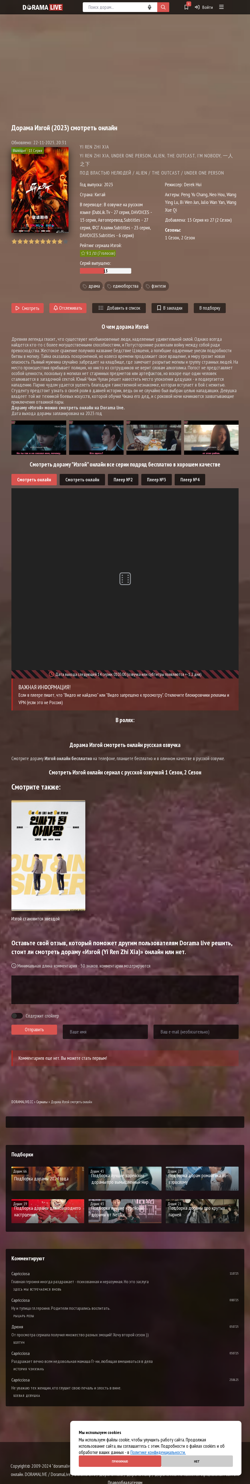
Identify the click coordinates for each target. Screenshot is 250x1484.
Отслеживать (68, 308)
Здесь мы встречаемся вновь (37, 1289)
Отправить (34, 1029)
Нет (197, 1461)
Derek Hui (192, 184)
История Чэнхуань (28, 1369)
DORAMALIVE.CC (22, 1102)
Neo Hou (217, 194)
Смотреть (27, 308)
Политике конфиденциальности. (158, 1452)
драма (94, 286)
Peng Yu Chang (194, 194)
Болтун (19, 1342)
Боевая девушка (26, 1395)
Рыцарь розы (23, 1316)
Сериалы (42, 1102)
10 (65, 242)
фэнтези (159, 286)
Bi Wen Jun (189, 202)
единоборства (125, 286)
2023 (108, 184)
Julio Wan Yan (213, 202)
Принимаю (120, 1461)
